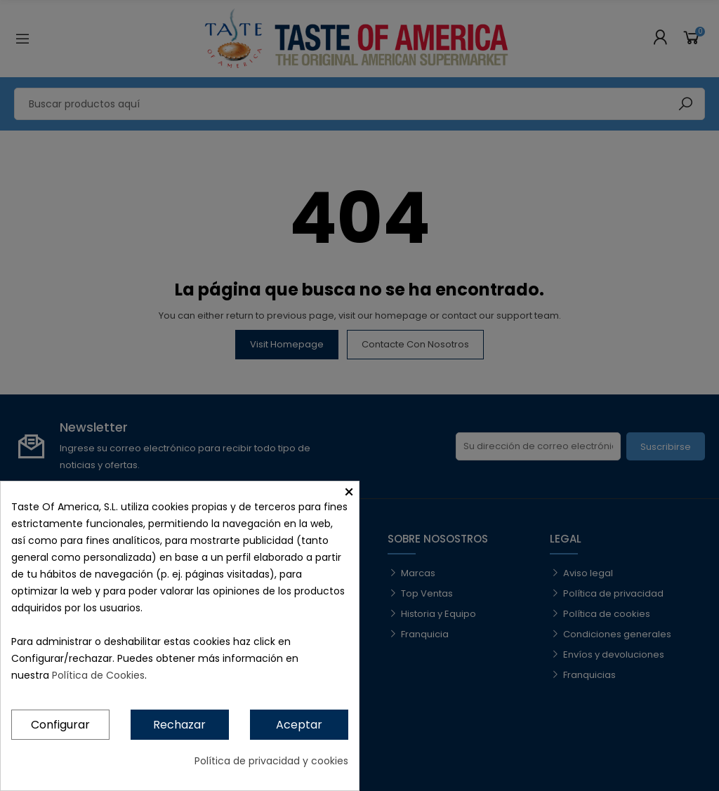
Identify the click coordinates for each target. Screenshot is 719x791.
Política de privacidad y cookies (271, 761)
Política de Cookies (98, 675)
